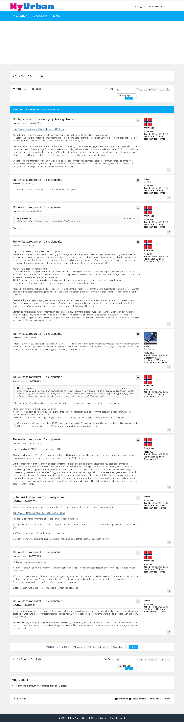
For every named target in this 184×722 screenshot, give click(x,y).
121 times (160, 505)
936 (151, 132)
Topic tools (37, 89)
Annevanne (149, 128)
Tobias (147, 497)
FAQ (56, 16)
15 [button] (162, 89)
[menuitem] (62, 76)
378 (151, 500)
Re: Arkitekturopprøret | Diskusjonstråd (37, 179)
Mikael (147, 179)
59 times (160, 190)
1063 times (162, 362)
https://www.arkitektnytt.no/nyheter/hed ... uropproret (37, 251)
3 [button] (145, 89)
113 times (161, 508)
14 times (161, 139)
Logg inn (140, 6)
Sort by (98, 647)
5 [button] (154, 89)
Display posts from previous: (66, 647)
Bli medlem (155, 6)
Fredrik (147, 346)
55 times (160, 136)
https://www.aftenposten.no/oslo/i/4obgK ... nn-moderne (39, 513)
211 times (160, 360)
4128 (152, 353)
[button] (118, 89)
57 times (161, 193)
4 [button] (149, 89)
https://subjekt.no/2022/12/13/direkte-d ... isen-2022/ (37, 449)
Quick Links (20, 16)
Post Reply (19, 89)
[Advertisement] (92, 42)
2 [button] (141, 89)
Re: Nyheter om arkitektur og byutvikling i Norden (44, 119)
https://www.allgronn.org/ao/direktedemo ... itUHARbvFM (38, 129)
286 (151, 186)
